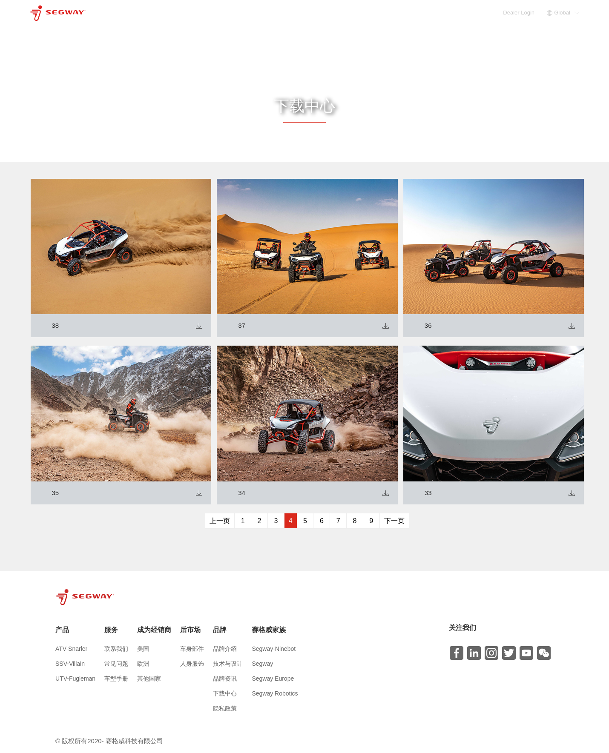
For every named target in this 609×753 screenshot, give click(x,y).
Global (563, 12)
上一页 (220, 520)
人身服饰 (192, 663)
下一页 (394, 520)
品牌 (448, 12)
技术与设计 (228, 663)
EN (497, 12)
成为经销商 (377, 12)
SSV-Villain (70, 663)
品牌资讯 (225, 678)
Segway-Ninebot (274, 648)
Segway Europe (273, 678)
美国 (143, 648)
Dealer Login (519, 12)
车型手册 (116, 678)
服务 (340, 12)
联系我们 (116, 648)
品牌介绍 (225, 648)
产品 (312, 12)
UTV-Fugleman (75, 678)
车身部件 (192, 648)
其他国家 (149, 678)
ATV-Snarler (71, 648)
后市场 (417, 12)
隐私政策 (225, 708)
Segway (262, 663)
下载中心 (225, 693)
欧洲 (143, 663)
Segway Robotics (275, 693)
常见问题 (116, 663)
